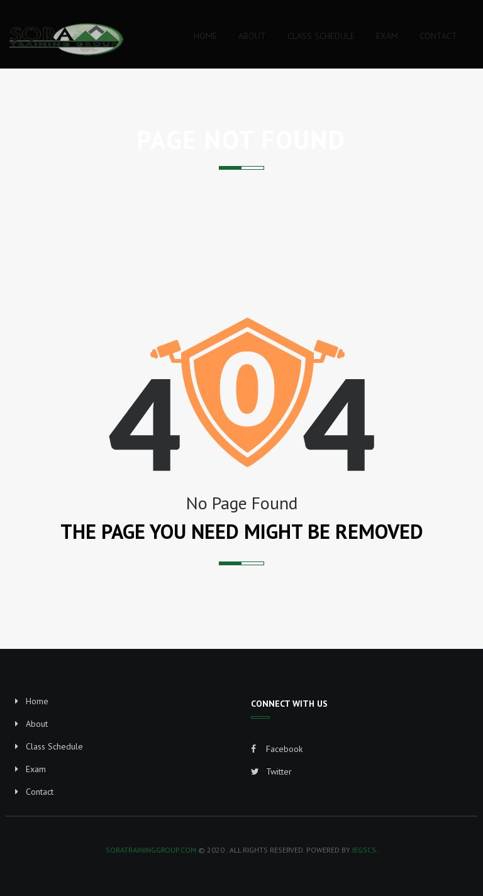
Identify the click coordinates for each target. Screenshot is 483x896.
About (37, 723)
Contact (39, 791)
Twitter (271, 771)
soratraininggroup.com (151, 850)
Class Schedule (54, 746)
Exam (36, 769)
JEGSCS (364, 850)
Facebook (277, 749)
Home (37, 701)
